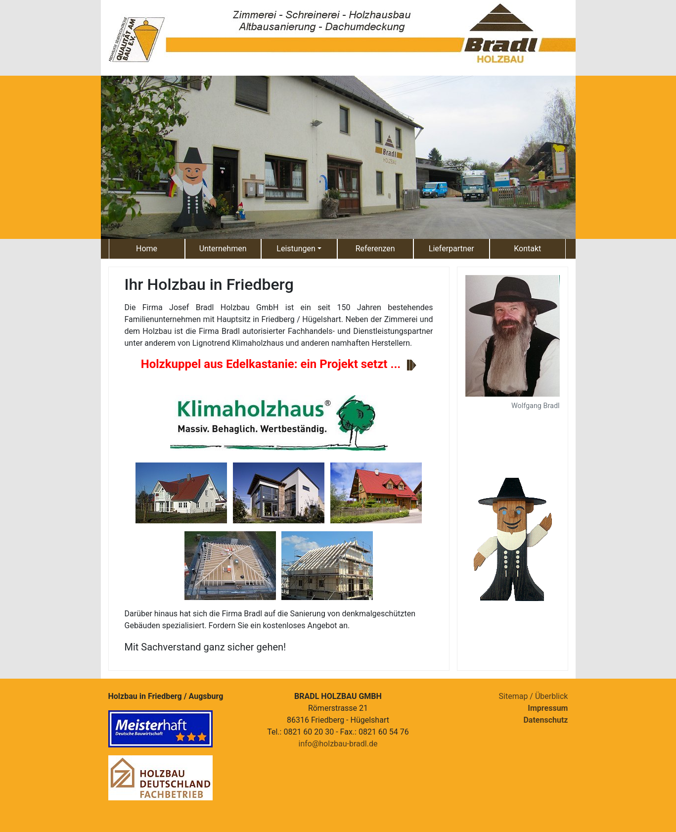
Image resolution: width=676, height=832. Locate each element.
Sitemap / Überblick (533, 696)
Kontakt (527, 248)
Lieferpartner (451, 248)
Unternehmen (223, 248)
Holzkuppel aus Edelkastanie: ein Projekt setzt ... (271, 364)
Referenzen (375, 248)
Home (146, 248)
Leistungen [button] (295, 248)
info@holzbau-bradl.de (338, 743)
